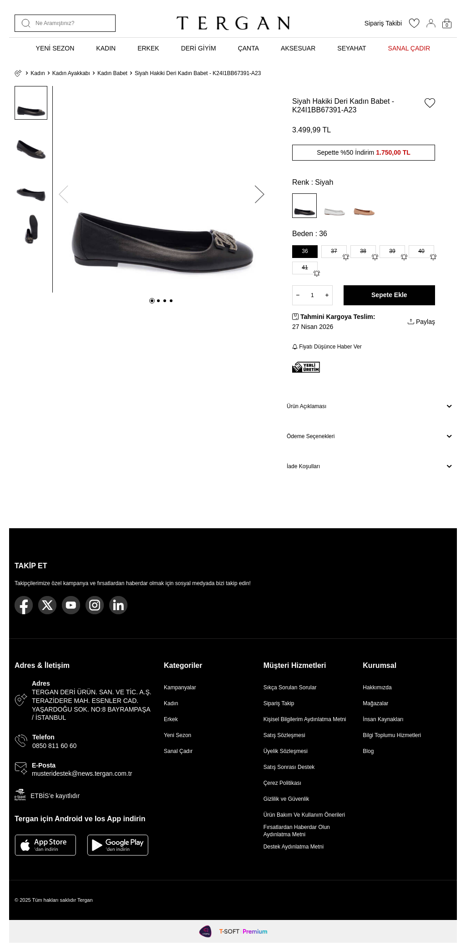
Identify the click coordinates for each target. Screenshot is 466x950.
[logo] (233, 23)
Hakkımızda (377, 687)
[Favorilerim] (414, 26)
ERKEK (148, 48)
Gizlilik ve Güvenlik (286, 799)
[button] (152, 300)
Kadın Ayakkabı (71, 73)
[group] (161, 189)
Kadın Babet (112, 73)
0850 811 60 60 (54, 745)
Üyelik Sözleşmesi (285, 751)
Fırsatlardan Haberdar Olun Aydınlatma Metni (296, 831)
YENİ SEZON (55, 48)
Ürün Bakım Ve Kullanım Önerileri (304, 815)
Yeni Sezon (177, 735)
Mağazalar (375, 703)
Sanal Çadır (178, 751)
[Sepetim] (446, 23)
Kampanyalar (180, 687)
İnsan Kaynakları (383, 719)
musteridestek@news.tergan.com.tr (82, 773)
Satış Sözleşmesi (284, 735)
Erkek (171, 719)
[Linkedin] (118, 605)
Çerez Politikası (282, 783)
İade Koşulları (369, 466)
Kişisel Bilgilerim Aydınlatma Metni (306, 719)
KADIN (106, 48)
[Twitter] (47, 605)
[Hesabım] (431, 23)
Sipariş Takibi (383, 23)
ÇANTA (248, 48)
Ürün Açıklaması (369, 406)
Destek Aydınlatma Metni (293, 847)
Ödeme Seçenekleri (369, 436)
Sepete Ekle (389, 294)
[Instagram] (95, 605)
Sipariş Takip (278, 703)
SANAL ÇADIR (409, 48)
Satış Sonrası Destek (289, 767)
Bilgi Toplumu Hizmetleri (392, 735)
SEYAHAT (351, 48)
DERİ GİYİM (198, 48)
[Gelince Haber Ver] (346, 257)
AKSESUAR (298, 48)
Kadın (37, 73)
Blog (368, 751)
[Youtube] (71, 605)
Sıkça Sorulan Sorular (290, 687)
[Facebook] (24, 605)
